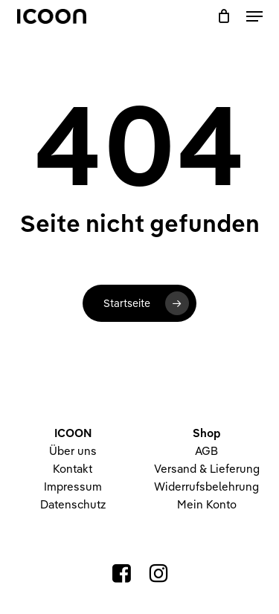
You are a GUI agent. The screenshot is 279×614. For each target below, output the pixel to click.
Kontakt (72, 469)
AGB (206, 451)
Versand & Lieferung (207, 469)
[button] (254, 16)
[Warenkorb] (224, 16)
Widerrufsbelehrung (206, 486)
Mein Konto (207, 504)
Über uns (73, 451)
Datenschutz (73, 504)
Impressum (73, 486)
